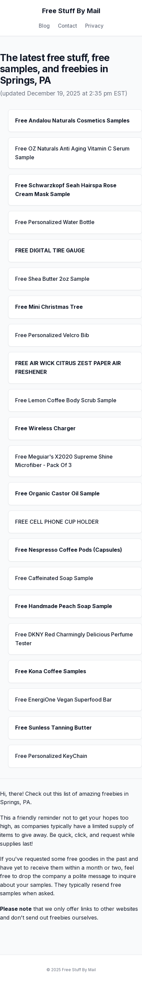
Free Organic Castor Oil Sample (57, 493)
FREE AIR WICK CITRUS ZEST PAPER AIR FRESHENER (68, 367)
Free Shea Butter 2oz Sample (52, 278)
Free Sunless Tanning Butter (53, 727)
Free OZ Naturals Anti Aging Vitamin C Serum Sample (72, 153)
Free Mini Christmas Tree (49, 306)
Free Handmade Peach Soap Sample (63, 606)
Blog (44, 26)
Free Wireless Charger (45, 428)
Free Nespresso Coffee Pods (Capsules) (68, 549)
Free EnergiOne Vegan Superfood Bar (63, 699)
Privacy (94, 26)
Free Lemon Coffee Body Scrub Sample (65, 400)
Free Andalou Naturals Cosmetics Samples (72, 120)
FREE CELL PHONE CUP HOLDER (57, 521)
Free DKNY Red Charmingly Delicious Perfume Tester (74, 639)
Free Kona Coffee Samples (50, 671)
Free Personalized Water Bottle (55, 222)
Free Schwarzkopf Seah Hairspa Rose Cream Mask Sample (65, 189)
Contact (67, 26)
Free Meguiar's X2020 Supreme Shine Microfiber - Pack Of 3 (64, 461)
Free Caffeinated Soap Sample (54, 578)
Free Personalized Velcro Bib (52, 335)
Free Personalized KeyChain (51, 756)
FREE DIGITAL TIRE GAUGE (50, 250)
